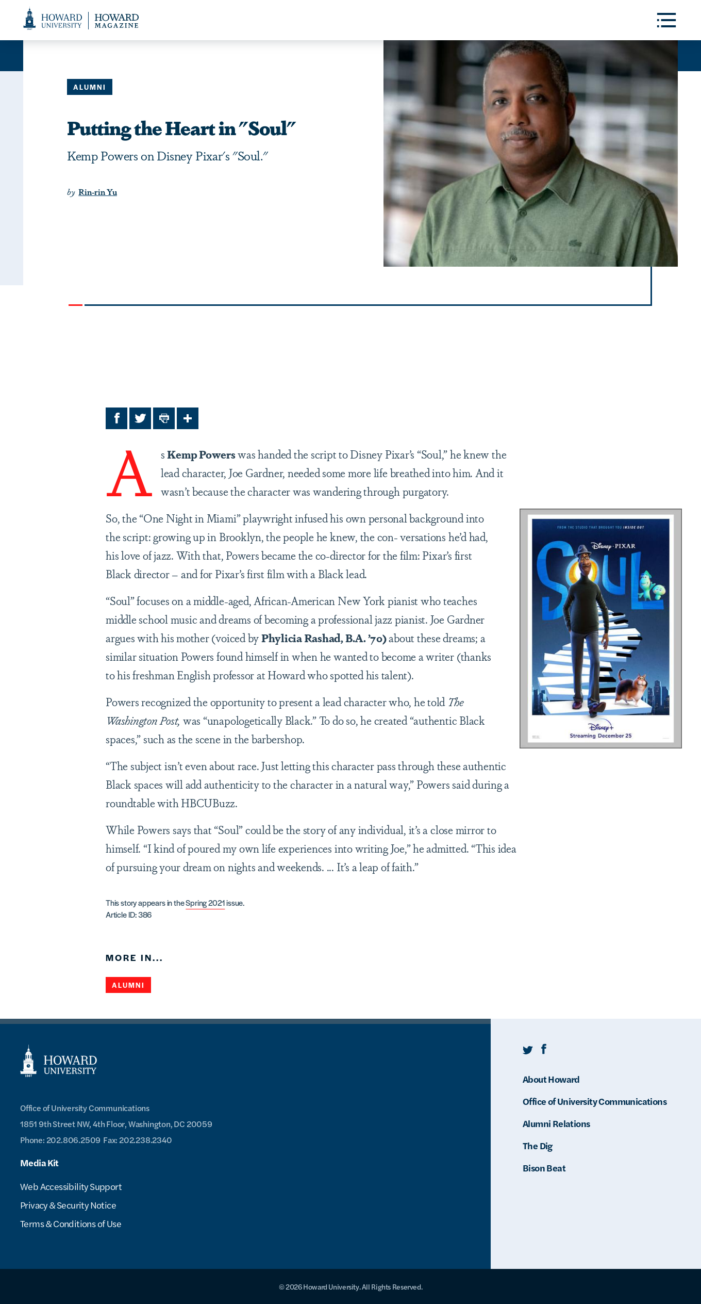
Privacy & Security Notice (68, 1204)
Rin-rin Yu (97, 191)
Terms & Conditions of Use (70, 1223)
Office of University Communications (594, 1101)
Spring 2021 (205, 902)
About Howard (551, 1078)
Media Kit (39, 1162)
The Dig (538, 1145)
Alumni (89, 87)
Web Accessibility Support (71, 1186)
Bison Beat (544, 1167)
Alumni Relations (556, 1123)
